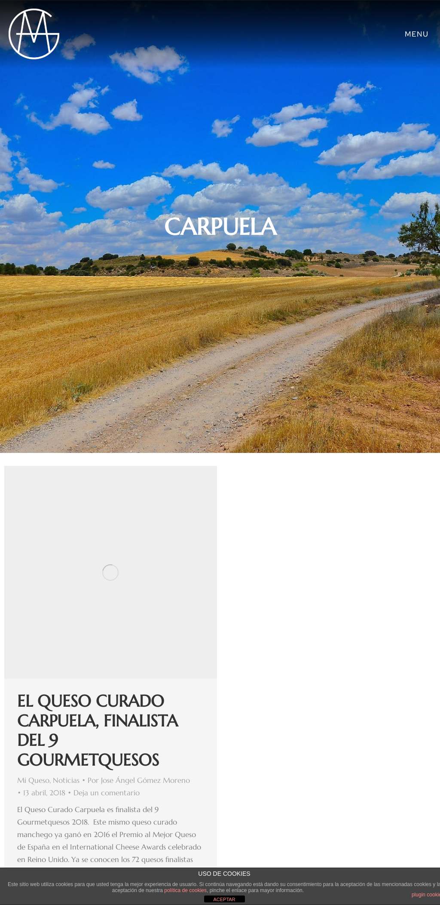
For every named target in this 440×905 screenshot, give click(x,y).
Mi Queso (33, 780)
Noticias (66, 780)
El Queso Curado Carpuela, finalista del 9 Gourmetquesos (97, 730)
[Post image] (110, 572)
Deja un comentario (106, 792)
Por (139, 780)
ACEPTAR (224, 899)
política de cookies (185, 890)
